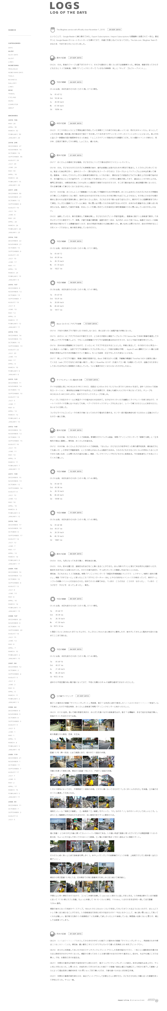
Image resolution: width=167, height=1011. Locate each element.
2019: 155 (12, 120)
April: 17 (12, 786)
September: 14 (15, 488)
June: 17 (12, 262)
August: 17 (13, 772)
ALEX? (11, 58)
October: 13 (14, 295)
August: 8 (13, 491)
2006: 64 (12, 707)
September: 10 (15, 393)
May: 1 (11, 735)
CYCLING (12, 97)
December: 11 (14, 383)
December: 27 (14, 146)
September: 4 (14, 674)
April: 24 (12, 222)
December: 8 (14, 288)
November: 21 (15, 197)
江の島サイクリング (65, 696)
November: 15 (15, 339)
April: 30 (12, 127)
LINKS (11, 62)
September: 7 (14, 298)
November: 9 (14, 623)
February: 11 (14, 607)
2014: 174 (12, 332)
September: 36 (15, 156)
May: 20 (12, 218)
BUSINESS (12, 79)
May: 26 (12, 123)
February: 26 (14, 229)
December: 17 (14, 525)
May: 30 (12, 171)
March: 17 (13, 320)
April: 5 (12, 739)
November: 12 (15, 291)
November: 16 (15, 149)
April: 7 (12, 648)
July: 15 (12, 637)
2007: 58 (12, 663)
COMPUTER (13, 104)
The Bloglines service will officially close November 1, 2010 (81, 29)
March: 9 (12, 509)
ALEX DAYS (13, 54)
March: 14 (13, 557)
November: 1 (14, 761)
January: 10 (14, 422)
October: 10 (14, 579)
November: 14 (15, 386)
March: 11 (13, 462)
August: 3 (13, 677)
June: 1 (12, 732)
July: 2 (11, 681)
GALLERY (12, 83)
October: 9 (13, 532)
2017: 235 (12, 190)
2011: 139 (12, 474)
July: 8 (11, 306)
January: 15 (14, 658)
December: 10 (14, 572)
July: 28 (12, 164)
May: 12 (12, 313)
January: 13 (14, 611)
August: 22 (13, 349)
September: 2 (14, 812)
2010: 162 (12, 521)
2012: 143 (12, 426)
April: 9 (12, 364)
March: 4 (12, 742)
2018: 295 (12, 142)
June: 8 (12, 214)
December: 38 (14, 193)
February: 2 (14, 655)
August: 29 (13, 160)
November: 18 (15, 528)
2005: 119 (12, 754)
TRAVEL (11, 93)
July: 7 (11, 775)
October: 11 (14, 765)
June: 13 (12, 356)
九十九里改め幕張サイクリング (137, 703)
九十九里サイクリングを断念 (69, 940)
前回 (75, 167)
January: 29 (14, 138)
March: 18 (13, 367)
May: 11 (12, 265)
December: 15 (14, 430)
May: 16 (12, 502)
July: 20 (12, 353)
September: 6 (14, 204)
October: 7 (13, 809)
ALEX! (11, 51)
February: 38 (14, 134)
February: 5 (14, 746)
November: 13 (15, 481)
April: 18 (12, 174)
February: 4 (14, 418)
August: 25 (13, 255)
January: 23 (14, 232)
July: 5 (11, 400)
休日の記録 (61, 123)
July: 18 (12, 258)
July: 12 (12, 542)
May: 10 (12, 455)
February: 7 (14, 465)
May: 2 (11, 782)
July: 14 (12, 211)
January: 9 (13, 280)
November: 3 (14, 714)
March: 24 (13, 178)
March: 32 (13, 130)
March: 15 (13, 790)
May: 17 (12, 360)
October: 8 (13, 717)
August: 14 (13, 397)
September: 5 (14, 721)
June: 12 (12, 498)
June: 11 (12, 451)
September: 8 (14, 251)
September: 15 (15, 441)
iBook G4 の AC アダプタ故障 (69, 323)
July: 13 (12, 448)
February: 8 (14, 513)
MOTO (10, 101)
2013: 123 (12, 379)
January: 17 (14, 564)
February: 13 (14, 276)
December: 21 (14, 758)
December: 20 (14, 619)
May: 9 (11, 407)
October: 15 (14, 248)
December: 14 (14, 335)
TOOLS (11, 76)
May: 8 (11, 597)
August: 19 (13, 207)
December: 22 (14, 241)
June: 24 (12, 167)
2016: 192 (12, 237)
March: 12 (13, 415)
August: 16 (13, 444)
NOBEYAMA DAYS (15, 72)
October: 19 (14, 153)
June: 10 (12, 309)
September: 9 (14, 583)
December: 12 (14, 667)
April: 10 (12, 269)
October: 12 (14, 200)
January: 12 (14, 516)
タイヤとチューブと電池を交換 (70, 379)
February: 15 (14, 181)
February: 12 (14, 323)
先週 (90, 192)
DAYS (10, 47)
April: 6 (12, 691)
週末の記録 (61, 57)
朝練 (59, 64)
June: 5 (12, 779)
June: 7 (12, 404)
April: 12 (12, 411)
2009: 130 (12, 568)
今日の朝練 (61, 82)
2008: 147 (12, 616)
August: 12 (13, 586)
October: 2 (13, 670)
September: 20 (15, 630)
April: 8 (12, 316)
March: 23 (13, 272)
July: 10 (12, 495)
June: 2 (12, 684)
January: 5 (13, 702)
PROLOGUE (13, 69)
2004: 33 (12, 802)
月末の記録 (61, 933)
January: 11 (14, 327)
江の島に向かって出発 (61, 944)
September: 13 (15, 346)
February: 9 (14, 371)
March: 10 (13, 651)
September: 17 (15, 535)
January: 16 (14, 749)
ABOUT (11, 108)
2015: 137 (12, 284)
